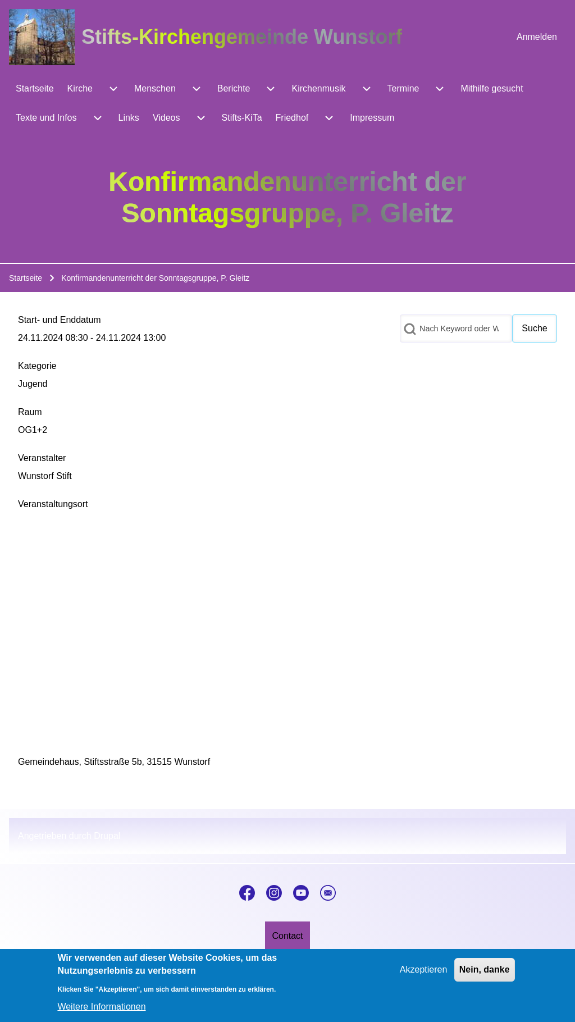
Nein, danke (484, 969)
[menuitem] (537, 37)
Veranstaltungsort (53, 504)
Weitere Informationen (101, 1006)
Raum (30, 412)
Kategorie (37, 366)
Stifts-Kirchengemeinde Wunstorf (241, 36)
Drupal (107, 836)
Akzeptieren (424, 969)
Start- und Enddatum (59, 320)
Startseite (25, 277)
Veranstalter (42, 458)
